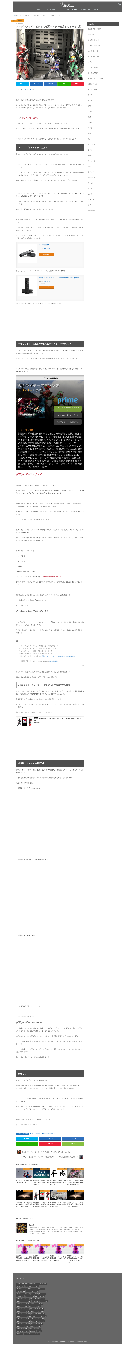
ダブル (90, 140)
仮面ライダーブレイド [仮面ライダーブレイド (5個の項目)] (23, 1326)
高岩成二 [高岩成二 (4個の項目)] (20, 1338)
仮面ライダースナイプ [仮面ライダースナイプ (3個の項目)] (37, 1316)
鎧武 (89, 155)
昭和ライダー (92, 85)
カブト (90, 120)
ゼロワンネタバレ (93, 40)
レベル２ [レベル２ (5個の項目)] (34, 1298)
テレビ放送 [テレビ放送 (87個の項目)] (21, 1296)
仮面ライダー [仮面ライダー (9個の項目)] (29, 1301)
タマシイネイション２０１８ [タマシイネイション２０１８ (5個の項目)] (36, 1293)
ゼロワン (90, 184)
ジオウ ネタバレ (93, 50)
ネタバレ (90, 35)
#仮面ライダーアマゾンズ (48, 658)
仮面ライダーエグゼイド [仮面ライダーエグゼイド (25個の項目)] (39, 1306)
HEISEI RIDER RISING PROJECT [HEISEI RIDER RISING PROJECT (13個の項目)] (26, 1288)
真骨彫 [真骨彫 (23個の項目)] (33, 1336)
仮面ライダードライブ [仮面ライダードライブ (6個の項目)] (39, 1321)
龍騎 (89, 100)
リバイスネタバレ (93, 45)
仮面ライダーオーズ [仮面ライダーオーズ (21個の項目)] (23, 1308)
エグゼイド (91, 164)
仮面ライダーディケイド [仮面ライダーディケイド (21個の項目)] (24, 1321)
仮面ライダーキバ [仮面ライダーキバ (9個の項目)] (22, 1311)
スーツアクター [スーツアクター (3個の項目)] (21, 1293)
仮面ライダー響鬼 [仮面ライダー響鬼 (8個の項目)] (35, 1331)
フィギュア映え (93, 70)
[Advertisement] (50, 323)
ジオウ (90, 179)
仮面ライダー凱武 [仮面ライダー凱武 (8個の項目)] (36, 1328)
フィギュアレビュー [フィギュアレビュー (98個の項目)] (32, 1296)
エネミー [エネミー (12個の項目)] (20, 1291)
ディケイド (91, 135)
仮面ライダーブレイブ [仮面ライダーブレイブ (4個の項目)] (37, 1326)
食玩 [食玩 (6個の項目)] (39, 1336)
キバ (89, 130)
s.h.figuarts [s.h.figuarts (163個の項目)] (42, 1288)
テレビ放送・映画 (85, 11)
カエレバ (46, 250)
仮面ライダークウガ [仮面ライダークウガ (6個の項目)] (35, 1311)
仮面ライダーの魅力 (72, 11)
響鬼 (89, 110)
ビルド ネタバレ (93, 55)
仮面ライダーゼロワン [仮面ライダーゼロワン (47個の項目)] (38, 1318)
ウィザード (91, 150)
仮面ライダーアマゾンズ (49, 1136)
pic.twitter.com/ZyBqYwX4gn (66, 658)
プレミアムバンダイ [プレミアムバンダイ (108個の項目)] (23, 1298)
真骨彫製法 (91, 194)
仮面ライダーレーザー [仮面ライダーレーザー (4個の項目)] (23, 1328)
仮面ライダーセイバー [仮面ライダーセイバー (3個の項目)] (23, 1318)
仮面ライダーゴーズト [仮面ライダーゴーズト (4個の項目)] (36, 1313)
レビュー (61, 11)
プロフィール (40, 11)
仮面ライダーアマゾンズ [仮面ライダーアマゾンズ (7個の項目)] (37, 1303)
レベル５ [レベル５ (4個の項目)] (42, 1298)
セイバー (90, 189)
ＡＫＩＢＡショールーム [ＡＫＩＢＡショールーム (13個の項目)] (32, 1338)
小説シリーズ (92, 80)
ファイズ (90, 105)
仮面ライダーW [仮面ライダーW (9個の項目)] (40, 1301)
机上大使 (28, 91)
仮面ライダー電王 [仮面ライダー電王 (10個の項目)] (22, 1331)
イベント (96, 11)
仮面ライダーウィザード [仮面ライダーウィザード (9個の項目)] (24, 1306)
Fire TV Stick (43, 247)
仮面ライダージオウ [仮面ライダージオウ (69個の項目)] (23, 1316)
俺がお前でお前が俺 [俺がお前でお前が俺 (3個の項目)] (22, 1336)
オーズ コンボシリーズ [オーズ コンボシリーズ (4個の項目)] (31, 1291)
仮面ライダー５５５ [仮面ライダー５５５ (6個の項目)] (35, 1333)
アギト (90, 95)
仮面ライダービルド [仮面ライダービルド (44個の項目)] (23, 1323)
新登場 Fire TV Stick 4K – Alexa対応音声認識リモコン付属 (58, 279)
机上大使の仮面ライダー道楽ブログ (66, 1346)
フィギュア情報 (51, 11)
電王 (89, 125)
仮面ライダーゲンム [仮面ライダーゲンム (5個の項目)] (22, 1313)
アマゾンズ (91, 169)
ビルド (90, 174)
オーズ (90, 145)
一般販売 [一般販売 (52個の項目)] (20, 1301)
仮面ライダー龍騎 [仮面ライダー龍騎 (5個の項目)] (22, 1333)
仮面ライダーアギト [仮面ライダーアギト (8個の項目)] (22, 1303)
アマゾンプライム (35, 1136)
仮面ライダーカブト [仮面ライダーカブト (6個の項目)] (37, 1308)
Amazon (45, 256)
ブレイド (90, 115)
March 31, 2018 (53, 663)
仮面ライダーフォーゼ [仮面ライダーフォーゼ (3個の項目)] (37, 1323)
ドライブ (90, 160)
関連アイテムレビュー (95, 75)
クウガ (90, 90)
